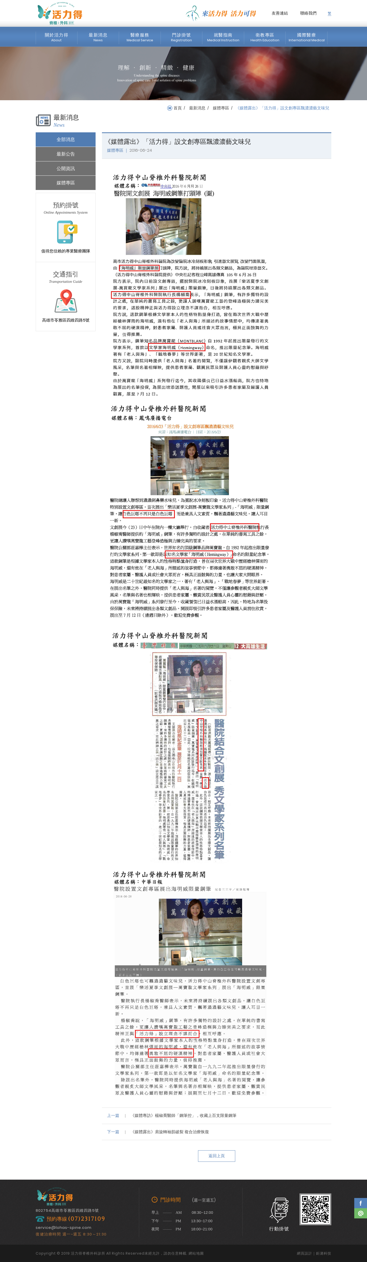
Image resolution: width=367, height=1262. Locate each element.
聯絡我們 (308, 13)
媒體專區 (221, 108)
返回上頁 (216, 1156)
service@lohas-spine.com (63, 1227)
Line (360, 1213)
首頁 (178, 108)
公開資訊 (66, 168)
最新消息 (197, 108)
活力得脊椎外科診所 (60, 13)
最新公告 (66, 154)
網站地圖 (196, 1253)
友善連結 (280, 13)
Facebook (360, 1203)
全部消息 (66, 139)
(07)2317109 (86, 1219)
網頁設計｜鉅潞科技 (314, 1253)
